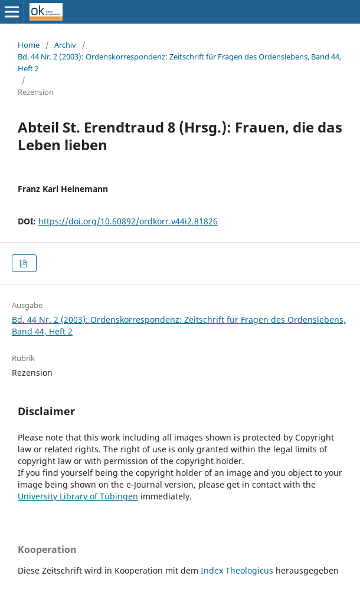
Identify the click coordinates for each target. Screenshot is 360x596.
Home (29, 44)
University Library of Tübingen (78, 496)
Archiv (65, 44)
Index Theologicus (238, 570)
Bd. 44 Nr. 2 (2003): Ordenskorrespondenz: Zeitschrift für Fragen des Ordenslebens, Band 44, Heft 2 (179, 62)
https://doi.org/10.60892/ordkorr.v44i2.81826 (128, 221)
